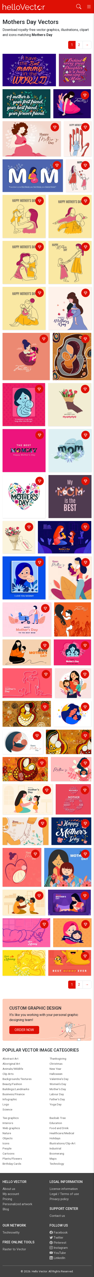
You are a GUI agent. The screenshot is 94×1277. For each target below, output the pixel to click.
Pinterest (58, 1243)
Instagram (59, 1248)
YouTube (58, 1253)
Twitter (56, 1237)
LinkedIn (57, 1258)
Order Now (24, 1030)
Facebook (59, 1232)
